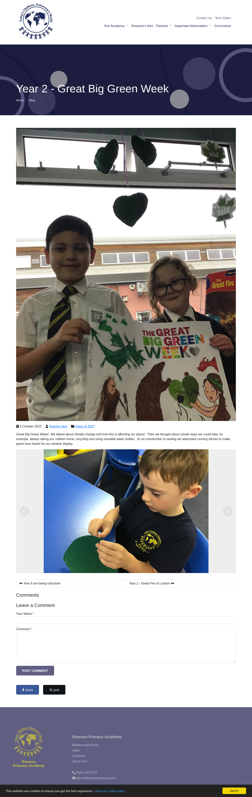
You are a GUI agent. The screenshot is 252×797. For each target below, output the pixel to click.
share (27, 690)
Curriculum (222, 26)
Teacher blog (58, 426)
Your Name (24, 613)
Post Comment (35, 671)
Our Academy (114, 26)
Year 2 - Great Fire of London (151, 583)
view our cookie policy (110, 791)
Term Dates (223, 18)
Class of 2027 (84, 426)
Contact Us (204, 18)
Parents (162, 26)
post (54, 690)
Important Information (191, 26)
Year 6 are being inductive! (40, 583)
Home (20, 100)
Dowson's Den (142, 26)
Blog (32, 100)
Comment (23, 629)
